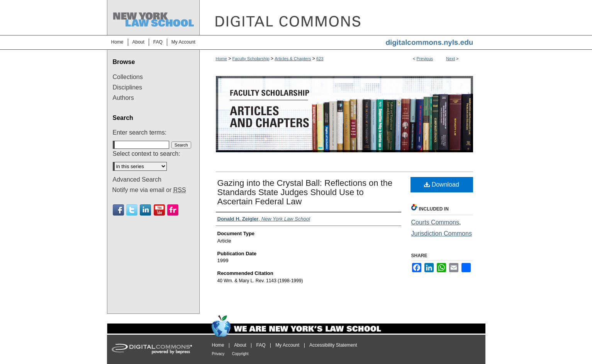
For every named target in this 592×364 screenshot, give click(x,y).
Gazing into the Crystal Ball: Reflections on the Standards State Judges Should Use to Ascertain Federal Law (305, 192)
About (240, 345)
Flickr (172, 210)
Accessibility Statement (333, 345)
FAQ (260, 345)
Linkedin (145, 210)
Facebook (118, 210)
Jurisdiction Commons (441, 233)
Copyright (240, 354)
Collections (128, 77)
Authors (123, 97)
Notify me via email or (149, 190)
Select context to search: (146, 153)
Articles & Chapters (293, 58)
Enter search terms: (140, 132)
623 (319, 58)
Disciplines (127, 87)
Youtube (159, 210)
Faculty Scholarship (251, 58)
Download (441, 184)
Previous (425, 58)
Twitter (131, 210)
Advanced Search (137, 179)
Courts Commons (435, 222)
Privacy (218, 354)
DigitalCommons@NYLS (342, 17)
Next (450, 58)
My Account (287, 345)
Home (221, 58)
